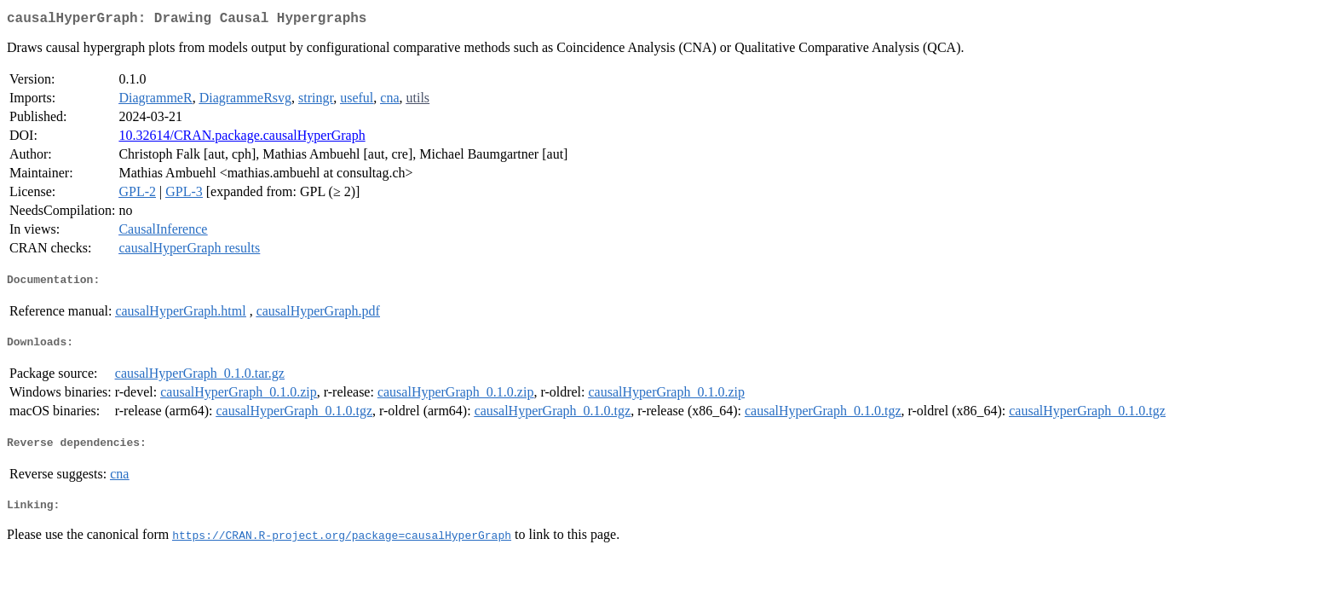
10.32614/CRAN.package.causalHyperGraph (241, 138)
